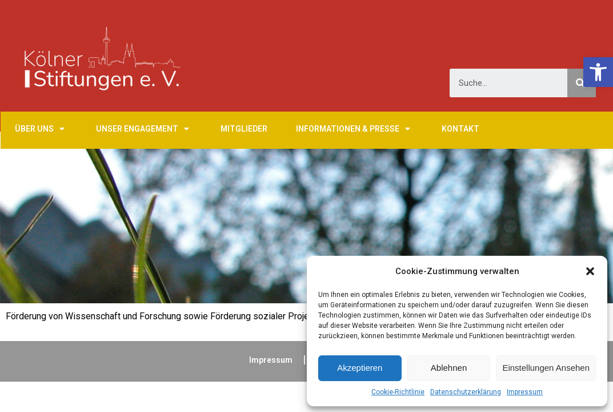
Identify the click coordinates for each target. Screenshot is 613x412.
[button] (590, 271)
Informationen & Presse (354, 128)
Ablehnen (449, 368)
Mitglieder (244, 128)
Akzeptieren (359, 368)
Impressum (525, 392)
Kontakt (460, 128)
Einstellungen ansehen (546, 368)
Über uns (41, 128)
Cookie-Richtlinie (397, 392)
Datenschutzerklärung (465, 392)
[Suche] (581, 83)
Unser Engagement (144, 128)
